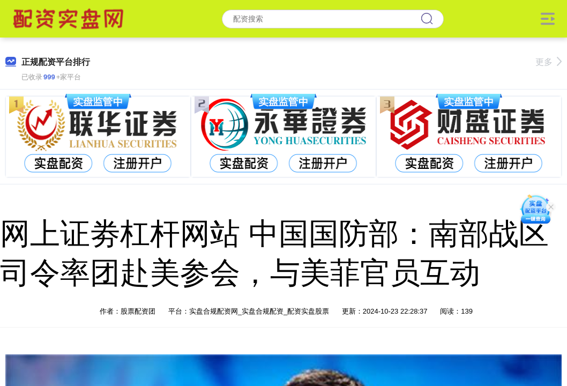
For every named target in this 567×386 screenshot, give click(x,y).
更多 (548, 61)
